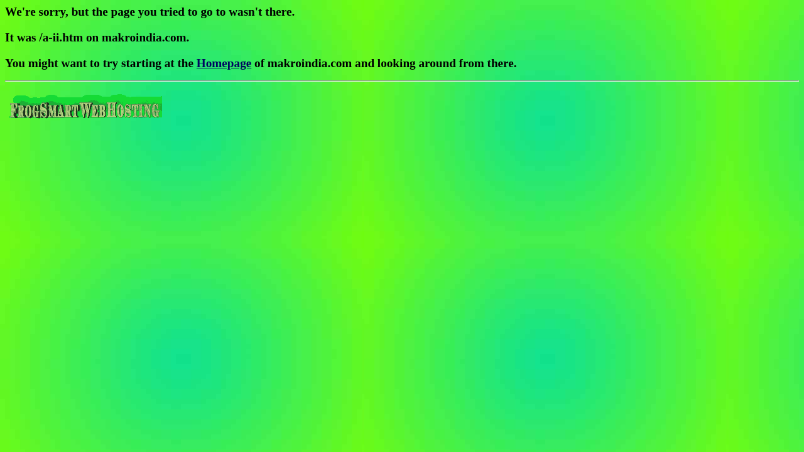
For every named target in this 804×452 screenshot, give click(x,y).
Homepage (224, 63)
